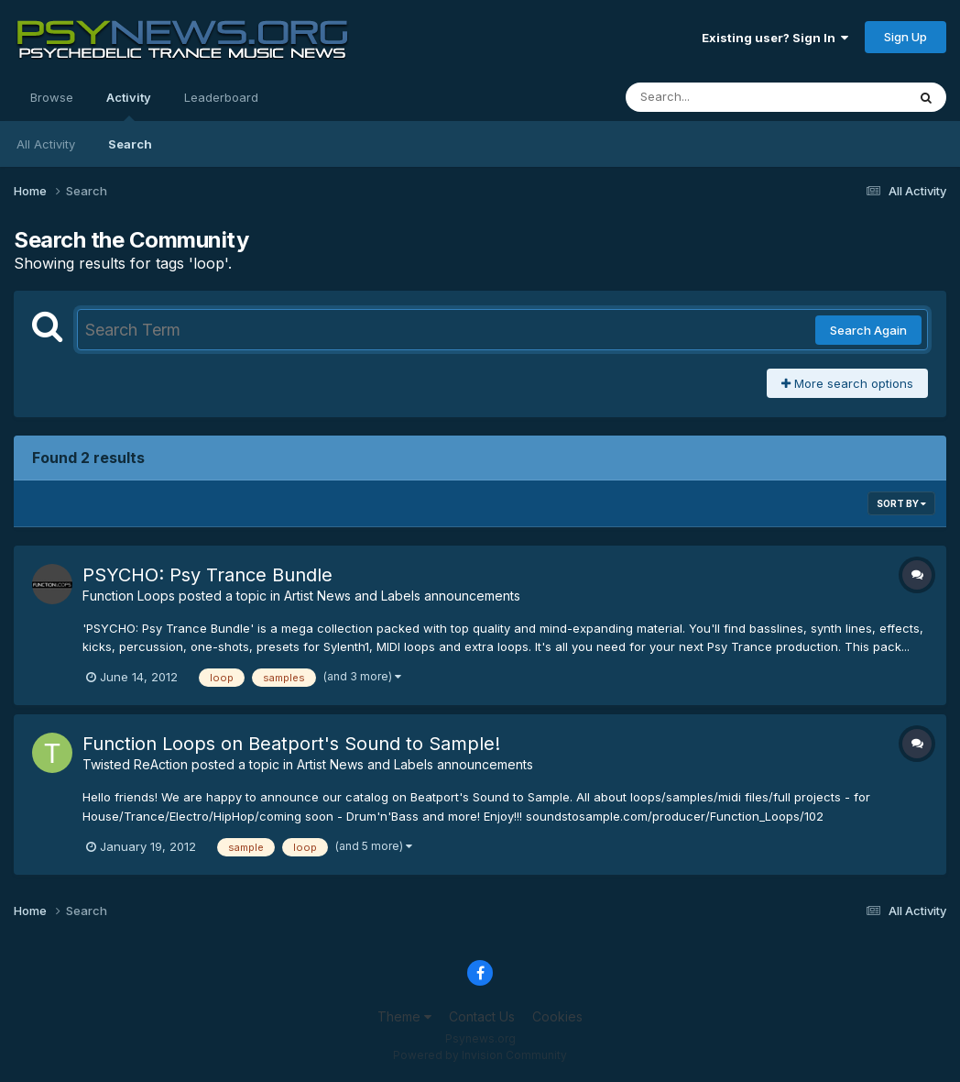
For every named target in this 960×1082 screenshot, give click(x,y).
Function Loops (128, 595)
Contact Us (482, 1016)
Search (130, 144)
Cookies (557, 1016)
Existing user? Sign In (775, 37)
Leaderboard (221, 97)
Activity (128, 105)
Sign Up (905, 36)
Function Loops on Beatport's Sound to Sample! (291, 744)
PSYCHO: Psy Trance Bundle (207, 575)
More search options (847, 383)
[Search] (716, 97)
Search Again (868, 330)
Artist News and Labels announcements (402, 595)
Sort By (901, 503)
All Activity (45, 144)
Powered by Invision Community (480, 1055)
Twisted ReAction (135, 764)
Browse (51, 97)
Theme (404, 1016)
